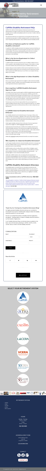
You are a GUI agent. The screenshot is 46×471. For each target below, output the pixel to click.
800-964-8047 (29, 1)
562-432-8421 (23, 426)
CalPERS (6, 402)
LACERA (6, 407)
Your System (32, 234)
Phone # (31, 240)
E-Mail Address (9, 240)
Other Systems (8, 408)
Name (7, 234)
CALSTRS (6, 405)
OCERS (6, 404)
